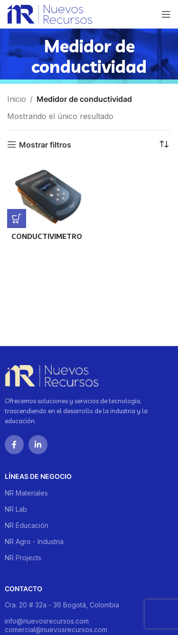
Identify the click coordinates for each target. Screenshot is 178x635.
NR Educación (26, 525)
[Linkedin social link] (37, 444)
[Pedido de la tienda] (164, 145)
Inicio (16, 99)
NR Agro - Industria (34, 541)
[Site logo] (49, 13)
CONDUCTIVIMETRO (46, 236)
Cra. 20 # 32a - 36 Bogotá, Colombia (62, 605)
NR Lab (16, 509)
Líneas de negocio (38, 476)
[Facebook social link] (14, 444)
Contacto (23, 589)
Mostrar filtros (45, 144)
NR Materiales (26, 493)
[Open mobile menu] (166, 14)
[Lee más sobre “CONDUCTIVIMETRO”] (16, 218)
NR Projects (23, 558)
